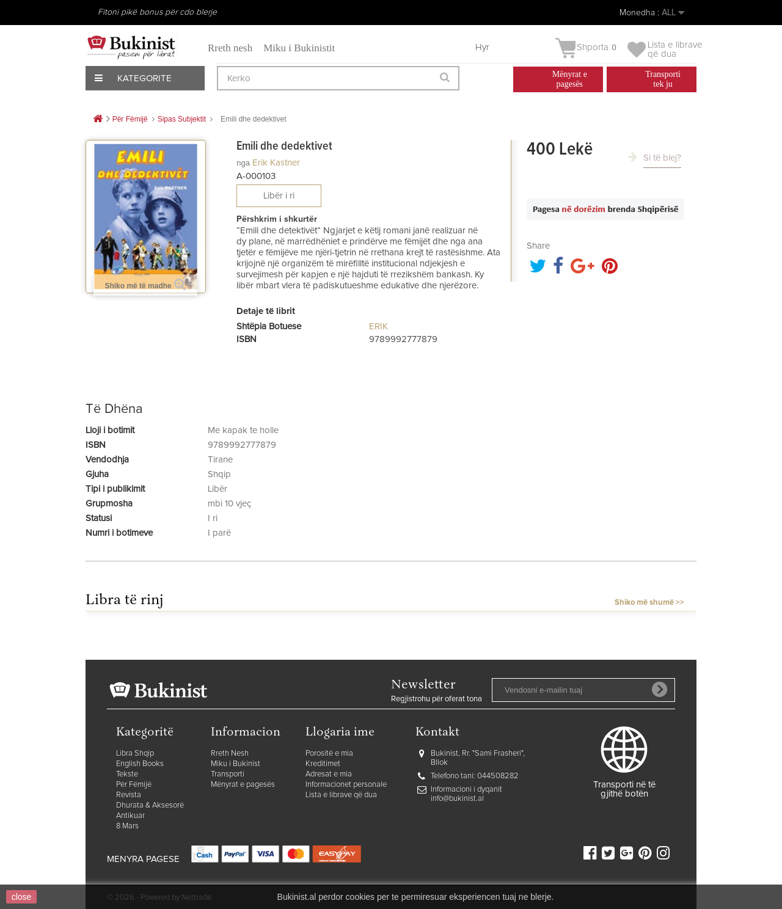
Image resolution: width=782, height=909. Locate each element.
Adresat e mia (328, 774)
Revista (128, 795)
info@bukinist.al (457, 799)
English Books (140, 764)
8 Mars (127, 826)
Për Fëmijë (134, 785)
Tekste (127, 774)
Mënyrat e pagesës (243, 785)
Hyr (482, 47)
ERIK (378, 326)
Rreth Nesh (230, 754)
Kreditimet (322, 764)
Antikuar (130, 816)
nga (243, 162)
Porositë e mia (329, 754)
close (22, 897)
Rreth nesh (230, 48)
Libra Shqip (135, 754)
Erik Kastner (276, 162)
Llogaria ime (340, 732)
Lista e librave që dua (341, 795)
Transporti (227, 774)
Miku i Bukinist (235, 764)
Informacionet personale (346, 785)
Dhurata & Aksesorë (150, 805)
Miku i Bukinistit (299, 48)
